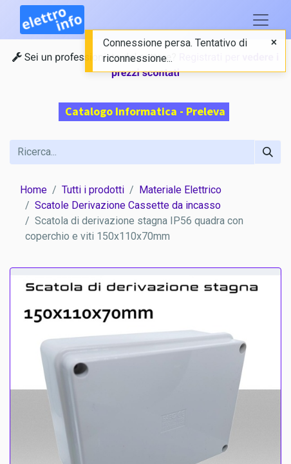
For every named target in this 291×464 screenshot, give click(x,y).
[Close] (274, 42)
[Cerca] (267, 152)
